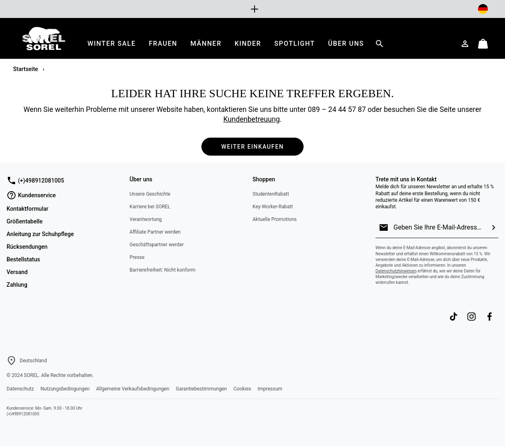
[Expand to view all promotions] (252, 9)
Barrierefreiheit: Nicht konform (162, 270)
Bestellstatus (23, 259)
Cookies (242, 389)
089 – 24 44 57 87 (337, 109)
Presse (137, 257)
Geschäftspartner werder (157, 245)
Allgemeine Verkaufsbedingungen (132, 389)
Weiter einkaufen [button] (252, 146)
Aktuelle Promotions (274, 219)
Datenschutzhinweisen (395, 271)
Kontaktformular (27, 208)
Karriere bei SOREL (150, 207)
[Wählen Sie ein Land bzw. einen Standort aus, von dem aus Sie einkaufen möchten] (11, 361)
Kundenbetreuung (251, 119)
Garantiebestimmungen (201, 389)
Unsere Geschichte (150, 194)
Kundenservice (31, 195)
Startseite (26, 69)
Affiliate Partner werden (155, 232)
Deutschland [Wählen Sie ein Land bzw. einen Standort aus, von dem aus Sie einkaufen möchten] (33, 360)
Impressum (269, 389)
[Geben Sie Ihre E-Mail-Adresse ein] (439, 227)
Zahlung (17, 284)
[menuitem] (111, 43)
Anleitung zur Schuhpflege (40, 234)
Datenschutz (20, 389)
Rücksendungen (27, 246)
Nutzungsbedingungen (64, 389)
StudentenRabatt (270, 194)
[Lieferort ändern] (483, 9)
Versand (17, 272)
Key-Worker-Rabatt (272, 207)
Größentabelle (24, 221)
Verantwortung (146, 219)
